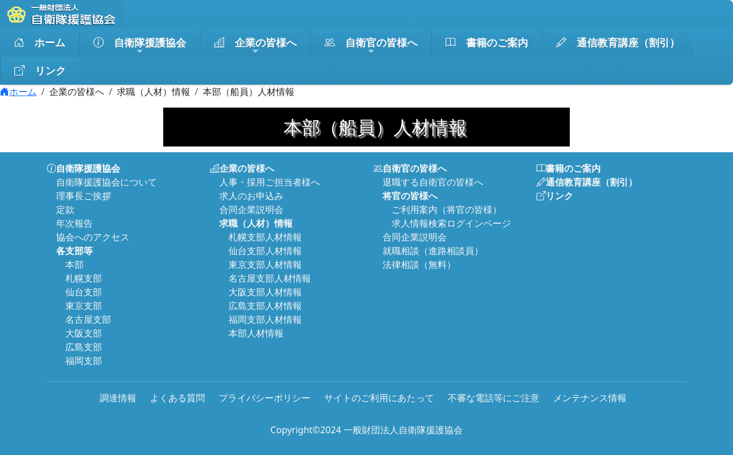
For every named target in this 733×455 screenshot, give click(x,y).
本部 (74, 264)
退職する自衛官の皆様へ (433, 182)
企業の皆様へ (255, 46)
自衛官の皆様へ (371, 46)
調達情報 (118, 397)
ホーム (39, 42)
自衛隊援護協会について (106, 182)
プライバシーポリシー (264, 397)
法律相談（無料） (419, 264)
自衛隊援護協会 (139, 46)
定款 (65, 209)
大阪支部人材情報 (265, 292)
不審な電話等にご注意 (493, 397)
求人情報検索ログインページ (451, 223)
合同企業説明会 (251, 209)
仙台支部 (83, 292)
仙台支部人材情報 (265, 250)
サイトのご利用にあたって (379, 397)
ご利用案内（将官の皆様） (447, 209)
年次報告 (74, 223)
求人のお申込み (251, 195)
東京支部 (83, 305)
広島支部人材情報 (265, 305)
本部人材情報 (255, 333)
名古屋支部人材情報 (269, 278)
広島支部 (83, 347)
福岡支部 (83, 360)
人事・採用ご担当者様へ (269, 182)
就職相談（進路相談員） (433, 250)
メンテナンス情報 (589, 397)
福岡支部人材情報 (265, 319)
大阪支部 (83, 333)
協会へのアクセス (92, 237)
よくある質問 (177, 397)
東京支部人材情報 (265, 264)
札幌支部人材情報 (265, 237)
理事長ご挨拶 (83, 195)
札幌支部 (83, 278)
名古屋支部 (88, 319)
